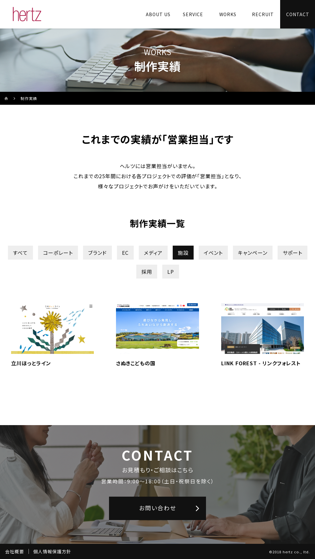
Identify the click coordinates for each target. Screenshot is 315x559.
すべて (20, 252)
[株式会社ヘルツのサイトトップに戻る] (27, 14)
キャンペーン (252, 252)
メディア (153, 252)
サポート (292, 252)
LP (170, 271)
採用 (146, 271)
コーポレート (58, 252)
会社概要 (14, 551)
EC (125, 252)
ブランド (97, 252)
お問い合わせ (157, 508)
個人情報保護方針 (52, 551)
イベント (213, 252)
